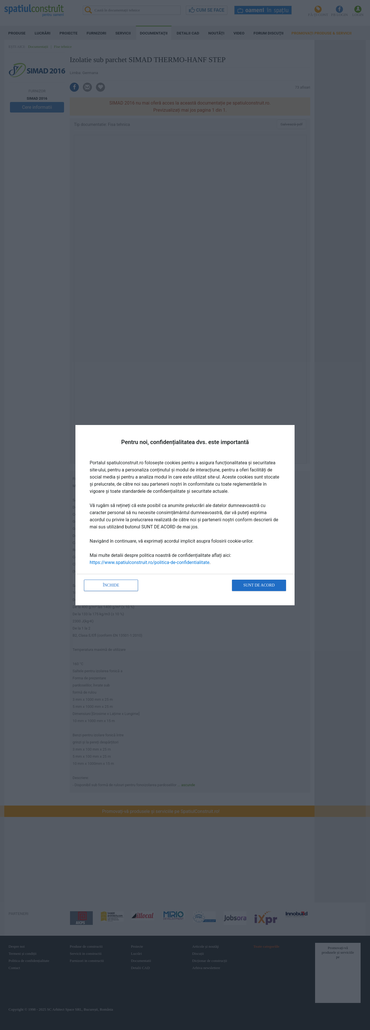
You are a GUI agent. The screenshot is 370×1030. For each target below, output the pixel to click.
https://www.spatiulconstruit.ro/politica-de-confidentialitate (149, 562)
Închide (111, 585)
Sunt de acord (259, 585)
